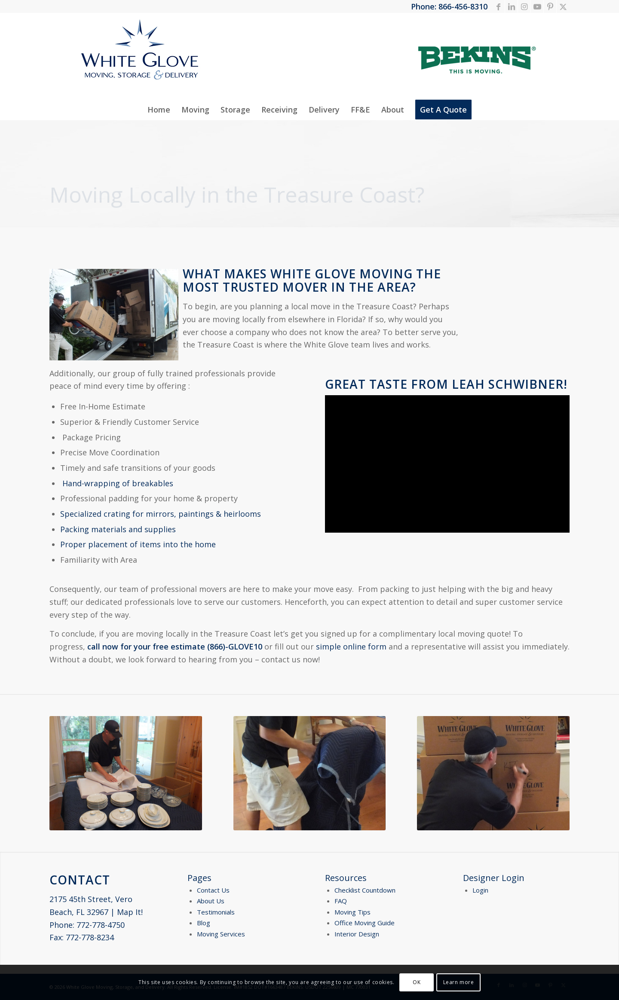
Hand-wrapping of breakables (117, 483)
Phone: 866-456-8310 (449, 6)
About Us (210, 900)
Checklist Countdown (364, 890)
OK (416, 982)
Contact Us (213, 890)
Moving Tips (352, 912)
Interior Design (356, 934)
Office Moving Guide (364, 922)
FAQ (340, 900)
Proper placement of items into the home (138, 544)
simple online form (351, 646)
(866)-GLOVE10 (234, 646)
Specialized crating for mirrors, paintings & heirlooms (160, 514)
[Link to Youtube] (537, 6)
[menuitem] (159, 109)
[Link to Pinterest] (550, 6)
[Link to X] (563, 6)
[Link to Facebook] (498, 6)
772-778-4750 (101, 925)
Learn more (458, 982)
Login (480, 890)
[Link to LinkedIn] (511, 6)
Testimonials (216, 912)
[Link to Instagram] (524, 6)
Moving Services (221, 934)
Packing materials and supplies (118, 529)
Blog (203, 922)
